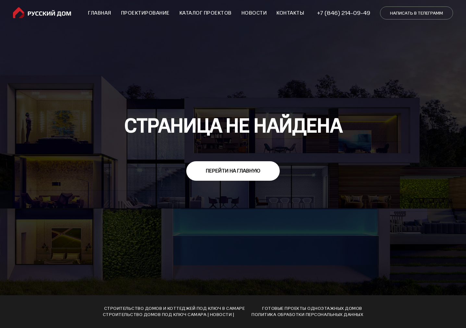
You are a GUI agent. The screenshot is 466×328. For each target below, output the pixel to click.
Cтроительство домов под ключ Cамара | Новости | (168, 314)
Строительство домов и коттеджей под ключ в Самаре (174, 308)
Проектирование (145, 13)
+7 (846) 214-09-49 (343, 13)
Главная (99, 13)
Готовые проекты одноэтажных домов (312, 308)
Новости (254, 13)
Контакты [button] (290, 13)
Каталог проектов (205, 13)
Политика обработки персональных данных (307, 314)
